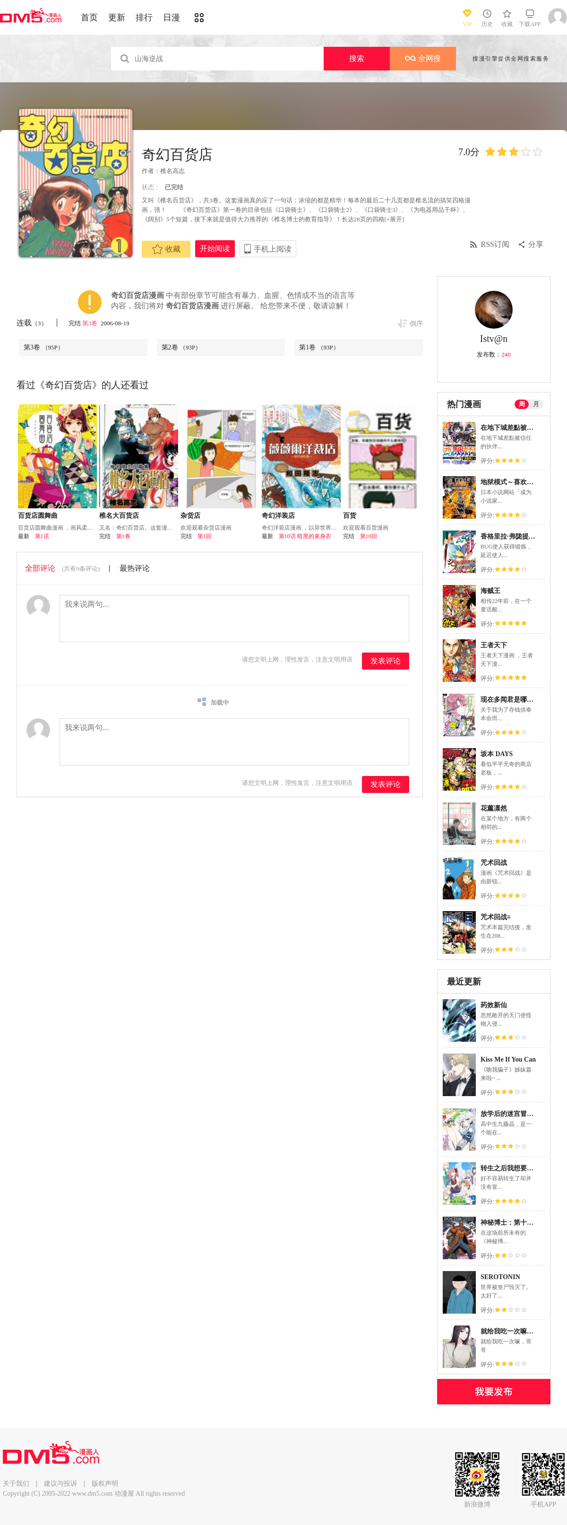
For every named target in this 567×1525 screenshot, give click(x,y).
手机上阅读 (273, 249)
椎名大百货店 (119, 515)
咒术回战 (494, 862)
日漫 (171, 17)
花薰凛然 (494, 808)
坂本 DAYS (497, 754)
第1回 (205, 536)
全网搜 (423, 58)
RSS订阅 (495, 244)
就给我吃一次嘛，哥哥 (514, 1331)
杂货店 (190, 515)
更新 (116, 17)
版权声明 (105, 1483)
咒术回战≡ (496, 917)
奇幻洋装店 (278, 515)
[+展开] (394, 219)
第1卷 (319, 347)
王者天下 (494, 645)
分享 (535, 244)
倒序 (416, 323)
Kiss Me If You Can (508, 1059)
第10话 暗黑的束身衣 (305, 536)
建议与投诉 (60, 1483)
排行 (144, 17)
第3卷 (90, 323)
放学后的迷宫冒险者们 (514, 1113)
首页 (89, 17)
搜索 (356, 58)
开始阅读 (215, 248)
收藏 (166, 249)
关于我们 (16, 1483)
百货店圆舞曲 (38, 515)
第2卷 (182, 347)
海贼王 (490, 590)
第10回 (368, 536)
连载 (32, 323)
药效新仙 (494, 1005)
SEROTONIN (500, 1277)
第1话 (42, 536)
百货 (349, 515)
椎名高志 (172, 170)
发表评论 (385, 661)
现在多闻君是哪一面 (510, 699)
